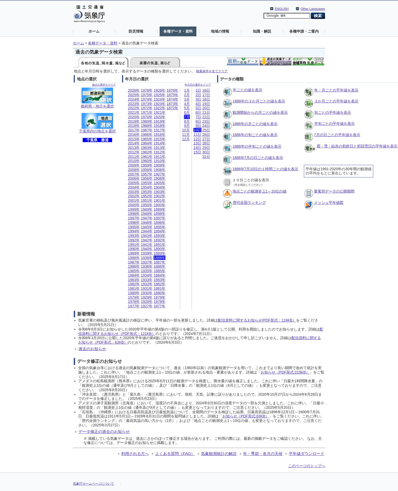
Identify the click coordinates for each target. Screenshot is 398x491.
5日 (198, 108)
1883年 (159, 280)
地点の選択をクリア (104, 84)
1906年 (159, 178)
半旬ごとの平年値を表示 (334, 123)
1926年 (159, 90)
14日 (197, 148)
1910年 (159, 161)
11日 (197, 134)
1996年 (134, 222)
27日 (206, 139)
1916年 (159, 134)
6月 (187, 112)
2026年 (134, 90)
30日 (206, 152)
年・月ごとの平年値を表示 (336, 90)
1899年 (159, 209)
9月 (187, 125)
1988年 (134, 258)
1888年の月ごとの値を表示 (255, 124)
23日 (206, 121)
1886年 (159, 266)
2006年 (134, 178)
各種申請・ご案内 (304, 31)
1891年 (159, 244)
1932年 (147, 284)
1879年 (159, 297)
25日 (206, 130)
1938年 (147, 258)
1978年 (134, 301)
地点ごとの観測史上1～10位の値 (259, 191)
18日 (206, 99)
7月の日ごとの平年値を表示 (337, 135)
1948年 (147, 213)
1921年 (159, 112)
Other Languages (313, 9)
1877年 (159, 306)
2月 (187, 95)
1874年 (172, 99)
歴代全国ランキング (249, 202)
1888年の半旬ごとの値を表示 (257, 146)
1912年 (159, 152)
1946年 (147, 222)
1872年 (172, 108)
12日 (197, 139)
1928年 (147, 301)
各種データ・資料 (178, 31)
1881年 (159, 288)
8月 (187, 121)
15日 (197, 152)
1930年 (147, 293)
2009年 (134, 165)
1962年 (147, 152)
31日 (206, 156)
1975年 (147, 95)
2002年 (134, 196)
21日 (206, 112)
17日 (206, 95)
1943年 (147, 236)
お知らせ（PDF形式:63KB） (245, 416)
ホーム (94, 31)
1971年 (147, 112)
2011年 (134, 156)
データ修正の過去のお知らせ (104, 431)
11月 (186, 134)
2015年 (134, 139)
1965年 (147, 139)
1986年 (134, 266)
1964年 (147, 143)
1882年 (159, 284)
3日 (198, 99)
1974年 (147, 99)
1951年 (147, 200)
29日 (206, 148)
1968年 (147, 125)
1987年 (134, 262)
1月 (187, 90)
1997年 (134, 218)
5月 (187, 108)
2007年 (134, 174)
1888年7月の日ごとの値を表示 (258, 158)
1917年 (159, 130)
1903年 (159, 192)
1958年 (147, 170)
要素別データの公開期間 (334, 191)
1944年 (147, 231)
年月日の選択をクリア (198, 84)
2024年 (134, 99)
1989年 (134, 253)
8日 (198, 121)
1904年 (159, 187)
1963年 (147, 148)
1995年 (134, 227)
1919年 (159, 121)
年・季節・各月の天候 (262, 453)
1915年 (159, 139)
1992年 (134, 240)
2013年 (134, 148)
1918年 (159, 125)
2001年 (134, 200)
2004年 (134, 187)
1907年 (159, 174)
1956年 (147, 178)
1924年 (159, 99)
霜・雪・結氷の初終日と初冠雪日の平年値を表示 (357, 146)
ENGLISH (282, 9)
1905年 (159, 183)
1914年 (159, 143)
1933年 (147, 280)
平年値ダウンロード (306, 453)
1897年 (159, 218)
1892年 (159, 240)
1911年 (159, 156)
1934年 (147, 275)
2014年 (134, 143)
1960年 (147, 161)
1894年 (159, 231)
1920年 (159, 117)
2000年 (134, 205)
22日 (206, 117)
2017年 (134, 130)
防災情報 (136, 31)
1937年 (147, 262)
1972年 (147, 108)
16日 (206, 90)
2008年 (134, 170)
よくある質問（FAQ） (175, 453)
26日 (206, 134)
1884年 (159, 275)
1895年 (159, 227)
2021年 (134, 112)
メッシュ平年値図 (328, 202)
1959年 (147, 165)
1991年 (134, 244)
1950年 (147, 205)
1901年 (159, 200)
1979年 (134, 297)
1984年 (134, 275)
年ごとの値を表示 (247, 90)
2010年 (134, 161)
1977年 (134, 306)
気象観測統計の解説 (219, 453)
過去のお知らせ (92, 349)
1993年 (134, 236)
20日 (206, 108)
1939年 (147, 253)
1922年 (159, 108)
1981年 (134, 288)
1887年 (159, 262)
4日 (198, 104)
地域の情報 (220, 31)
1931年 (147, 288)
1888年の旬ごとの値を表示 (255, 135)
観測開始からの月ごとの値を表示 (260, 112)
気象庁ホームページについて (93, 483)
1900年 (159, 205)
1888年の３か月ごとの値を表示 (259, 101)
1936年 (147, 266)
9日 (198, 125)
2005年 (134, 183)
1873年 (172, 104)
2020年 (134, 117)
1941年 (147, 244)
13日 (197, 143)
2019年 (134, 121)
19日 (206, 104)
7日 (198, 117)
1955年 (147, 183)
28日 (206, 143)
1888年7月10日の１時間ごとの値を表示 (265, 169)
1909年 (159, 165)
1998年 (134, 213)
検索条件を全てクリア (212, 71)
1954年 (147, 187)
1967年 (147, 130)
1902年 (159, 196)
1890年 (159, 249)
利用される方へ (135, 453)
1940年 (147, 249)
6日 (198, 112)
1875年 (172, 95)
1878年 (159, 301)
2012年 (134, 152)
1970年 (147, 117)
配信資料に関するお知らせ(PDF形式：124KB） (257, 320)
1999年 (134, 209)
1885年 (159, 271)
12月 (186, 139)
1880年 (159, 293)
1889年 (159, 253)
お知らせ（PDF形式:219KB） (285, 372)
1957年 (147, 174)
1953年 (147, 192)
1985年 (134, 271)
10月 (186, 130)
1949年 (147, 209)
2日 (198, 95)
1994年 (134, 231)
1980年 (134, 293)
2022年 (134, 108)
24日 (206, 125)
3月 (187, 99)
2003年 (134, 192)
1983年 (134, 280)
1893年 (159, 236)
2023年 (134, 104)
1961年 (147, 156)
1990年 (134, 249)
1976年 (147, 90)
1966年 (147, 134)
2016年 (134, 134)
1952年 (147, 196)
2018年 (134, 125)
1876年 (172, 90)
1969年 (147, 121)
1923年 (159, 104)
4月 (187, 104)
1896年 (159, 222)
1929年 (147, 297)
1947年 (147, 218)
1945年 (147, 227)
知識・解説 (262, 31)
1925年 (159, 95)
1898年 (159, 213)
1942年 (147, 240)
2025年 (134, 95)
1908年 (159, 170)
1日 (198, 90)
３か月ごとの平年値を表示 (336, 101)
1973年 (147, 104)
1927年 (147, 306)
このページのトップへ (306, 466)
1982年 (134, 284)
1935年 (147, 271)
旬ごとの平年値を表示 (332, 112)
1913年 (159, 148)
